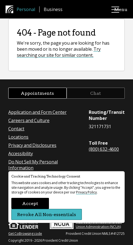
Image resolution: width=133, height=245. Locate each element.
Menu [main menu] (115, 9)
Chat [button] (95, 93)
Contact (16, 128)
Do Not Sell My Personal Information (33, 165)
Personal (26, 9)
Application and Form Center (37, 112)
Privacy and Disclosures (32, 145)
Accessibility (20, 153)
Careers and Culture (28, 120)
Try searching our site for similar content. (59, 52)
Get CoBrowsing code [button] (25, 233)
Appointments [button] (37, 93)
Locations (18, 137)
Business (53, 9)
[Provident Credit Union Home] (11, 9)
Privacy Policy (86, 192)
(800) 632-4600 (104, 149)
